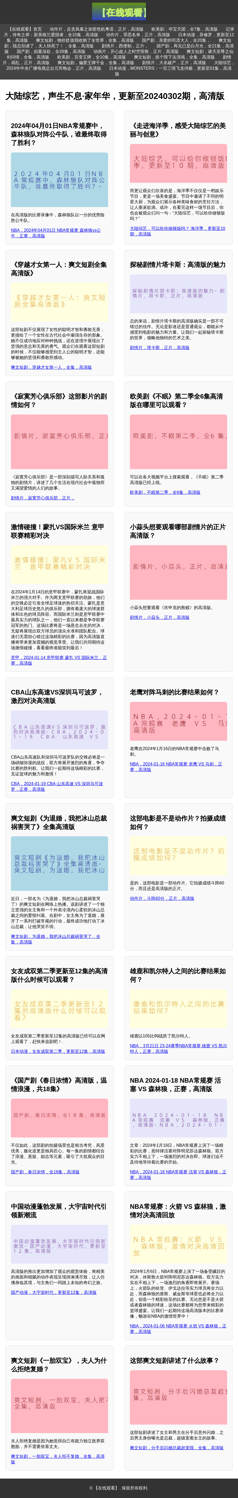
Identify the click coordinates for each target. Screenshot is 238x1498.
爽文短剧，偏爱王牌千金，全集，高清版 (96, 62)
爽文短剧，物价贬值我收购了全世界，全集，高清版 (85, 40)
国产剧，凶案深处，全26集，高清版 (51, 51)
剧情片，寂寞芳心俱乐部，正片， (43, 498)
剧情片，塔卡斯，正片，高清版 (160, 347)
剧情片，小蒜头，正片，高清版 (160, 617)
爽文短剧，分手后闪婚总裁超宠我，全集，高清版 (177, 1448)
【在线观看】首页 (25, 29)
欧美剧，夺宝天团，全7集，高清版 (184, 29)
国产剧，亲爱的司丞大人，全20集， (176, 40)
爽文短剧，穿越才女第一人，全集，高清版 (51, 367)
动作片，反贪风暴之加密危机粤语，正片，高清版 (96, 29)
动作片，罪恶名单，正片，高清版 (138, 34)
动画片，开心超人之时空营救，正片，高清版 (136, 51)
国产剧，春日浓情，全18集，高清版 (45, 1172)
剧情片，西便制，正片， (125, 46)
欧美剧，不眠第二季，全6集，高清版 (165, 492)
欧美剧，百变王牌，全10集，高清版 (91, 57)
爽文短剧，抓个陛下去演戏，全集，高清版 (174, 57)
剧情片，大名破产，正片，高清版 (174, 62)
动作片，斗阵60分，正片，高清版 (162, 898)
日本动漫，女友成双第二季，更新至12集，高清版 (58, 1051)
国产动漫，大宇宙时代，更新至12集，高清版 (54, 1292)
